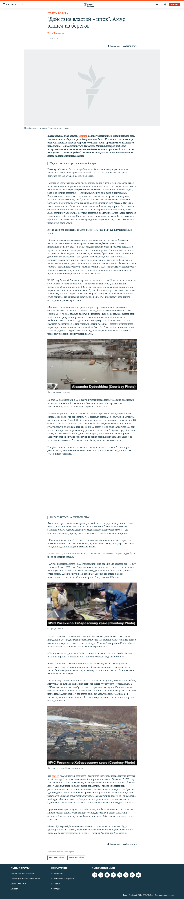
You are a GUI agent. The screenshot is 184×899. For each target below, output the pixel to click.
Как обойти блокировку (62, 879)
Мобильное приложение (22, 874)
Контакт (14, 889)
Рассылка (55, 884)
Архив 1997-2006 (18, 884)
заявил (55, 776)
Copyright (55, 889)
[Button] (113, 46)
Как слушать (57, 874)
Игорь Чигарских (55, 33)
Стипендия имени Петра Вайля (25, 879)
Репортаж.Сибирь (57, 13)
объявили (82, 136)
